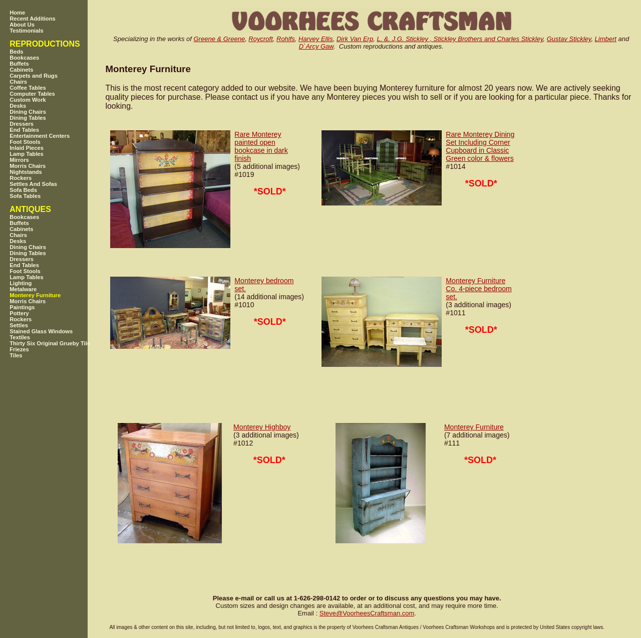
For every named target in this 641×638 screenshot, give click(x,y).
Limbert (605, 39)
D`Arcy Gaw (316, 46)
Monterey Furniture (474, 427)
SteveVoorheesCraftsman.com (367, 613)
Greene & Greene (219, 39)
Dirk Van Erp (355, 39)
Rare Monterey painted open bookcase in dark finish (260, 146)
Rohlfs (285, 39)
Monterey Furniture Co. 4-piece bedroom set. (478, 289)
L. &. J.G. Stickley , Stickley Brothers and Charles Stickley (460, 39)
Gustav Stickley (569, 39)
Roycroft (260, 39)
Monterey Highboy (261, 427)
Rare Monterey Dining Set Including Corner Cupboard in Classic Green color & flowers (480, 146)
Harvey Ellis (315, 39)
